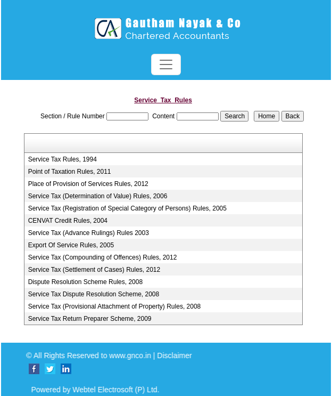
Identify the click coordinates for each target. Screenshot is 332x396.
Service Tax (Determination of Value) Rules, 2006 (98, 196)
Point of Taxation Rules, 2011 (69, 171)
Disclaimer (181, 355)
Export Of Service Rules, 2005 (71, 245)
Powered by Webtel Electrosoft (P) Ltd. (88, 389)
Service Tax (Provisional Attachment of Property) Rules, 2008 (114, 306)
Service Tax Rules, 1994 (62, 159)
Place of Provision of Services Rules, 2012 (88, 184)
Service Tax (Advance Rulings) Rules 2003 (88, 233)
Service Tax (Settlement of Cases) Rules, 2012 (94, 269)
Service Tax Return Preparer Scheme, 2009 (90, 318)
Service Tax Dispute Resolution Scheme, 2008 (94, 294)
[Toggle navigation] (166, 64)
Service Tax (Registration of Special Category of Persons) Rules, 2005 (127, 208)
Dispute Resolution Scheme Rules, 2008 (85, 282)
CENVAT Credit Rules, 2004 (67, 220)
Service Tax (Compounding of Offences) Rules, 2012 (102, 257)
